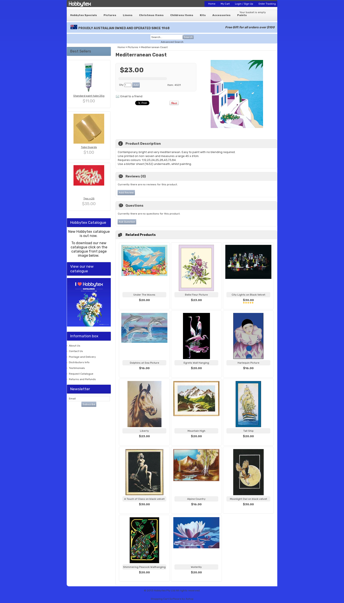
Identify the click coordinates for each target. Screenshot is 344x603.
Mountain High (196, 430)
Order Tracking (267, 3)
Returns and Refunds (82, 379)
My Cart (225, 3)
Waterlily (196, 567)
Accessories (221, 15)
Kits (203, 15)
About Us (74, 345)
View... (144, 305)
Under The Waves (144, 294)
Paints (242, 15)
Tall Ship (248, 430)
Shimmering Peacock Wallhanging (144, 567)
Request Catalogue (81, 373)
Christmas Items (151, 15)
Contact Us (76, 351)
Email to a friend (131, 96)
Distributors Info (79, 362)
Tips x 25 (89, 198)
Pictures (110, 15)
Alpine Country (196, 498)
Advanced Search (172, 41)
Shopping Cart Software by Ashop (172, 598)
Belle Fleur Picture (196, 294)
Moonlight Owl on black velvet (248, 498)
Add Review (126, 192)
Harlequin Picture (248, 362)
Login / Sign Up (244, 3)
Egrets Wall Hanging (196, 362)
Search (188, 37)
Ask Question (127, 221)
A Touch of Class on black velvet (144, 498)
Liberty (144, 430)
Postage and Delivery (82, 356)
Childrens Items (181, 15)
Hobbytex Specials (83, 15)
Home (211, 3)
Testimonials (77, 368)
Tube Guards (89, 147)
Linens (128, 15)
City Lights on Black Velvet (248, 294)
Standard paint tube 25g (88, 95)
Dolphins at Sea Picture (144, 362)
